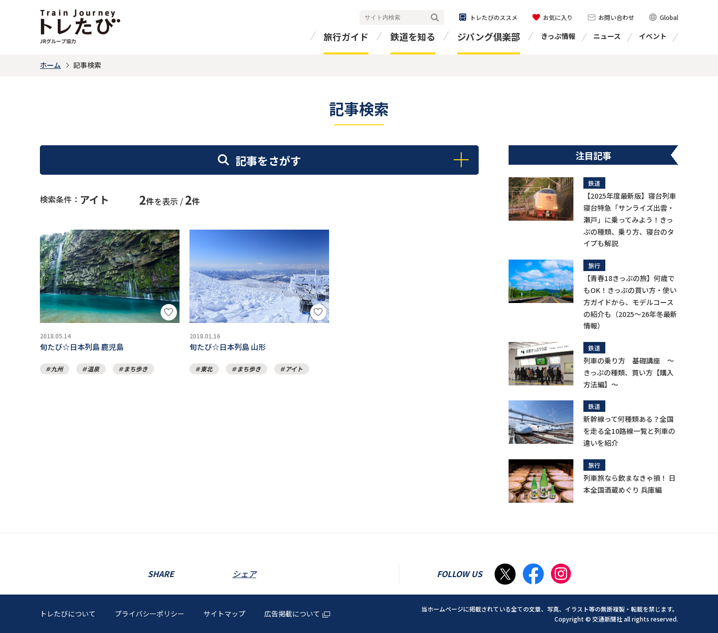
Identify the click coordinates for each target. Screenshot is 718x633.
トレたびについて (68, 614)
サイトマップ (224, 614)
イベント (653, 36)
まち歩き (136, 371)
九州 (57, 371)
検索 (435, 17)
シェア (244, 574)
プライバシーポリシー (149, 614)
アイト (294, 371)
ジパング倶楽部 (488, 36)
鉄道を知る (412, 36)
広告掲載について (297, 614)
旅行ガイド (346, 36)
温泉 (93, 371)
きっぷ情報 (558, 36)
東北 (206, 371)
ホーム (50, 65)
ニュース (607, 36)
